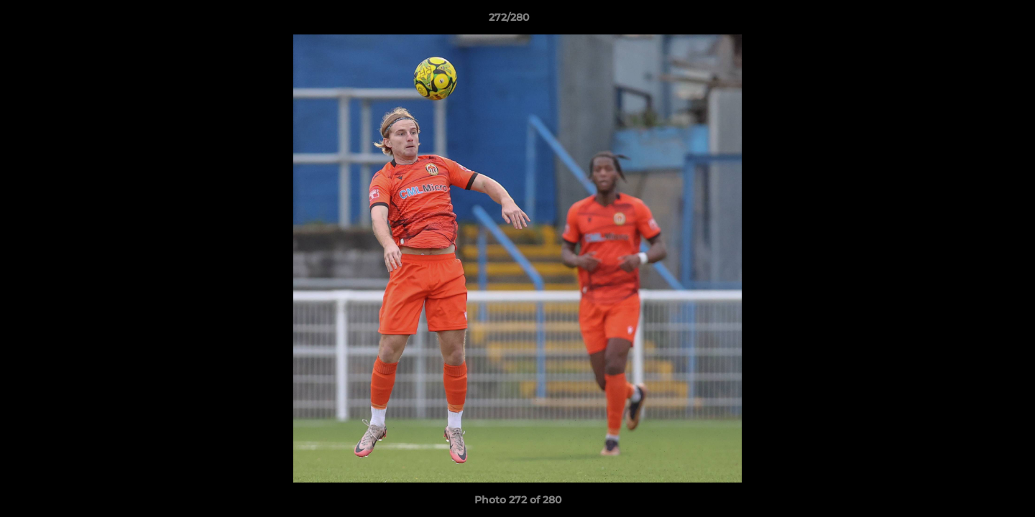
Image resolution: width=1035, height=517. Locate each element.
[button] (974, 20)
